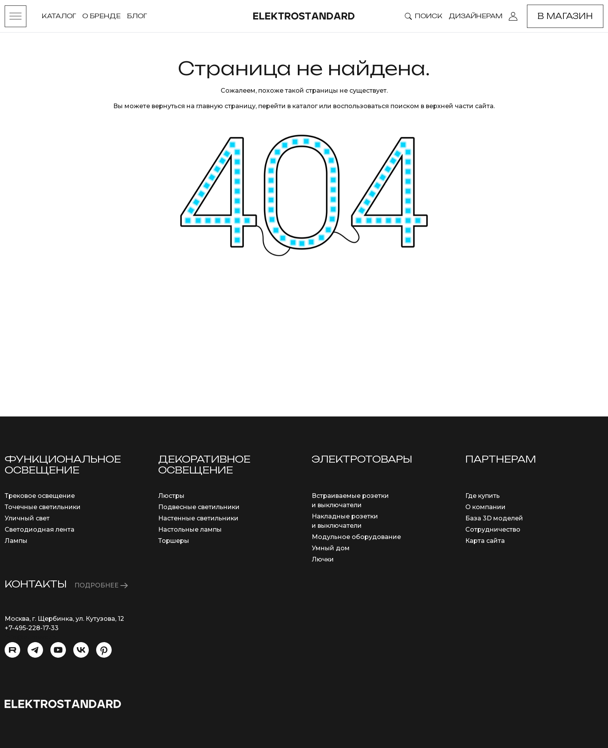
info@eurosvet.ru (32, 637)
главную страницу (226, 106)
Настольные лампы (190, 529)
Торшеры (173, 540)
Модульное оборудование (356, 537)
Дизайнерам (476, 16)
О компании (485, 507)
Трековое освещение (40, 495)
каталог (305, 106)
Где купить (482, 495)
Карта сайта (485, 540)
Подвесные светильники (199, 507)
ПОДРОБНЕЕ (101, 585)
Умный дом (331, 548)
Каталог (59, 16)
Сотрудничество (492, 529)
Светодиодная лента (39, 529)
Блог (137, 16)
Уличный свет (27, 518)
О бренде (101, 16)
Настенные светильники (198, 518)
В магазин (565, 16)
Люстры (171, 495)
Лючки (323, 559)
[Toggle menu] (15, 16)
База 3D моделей (494, 518)
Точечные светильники (43, 507)
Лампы (16, 540)
